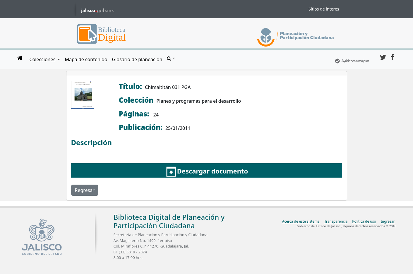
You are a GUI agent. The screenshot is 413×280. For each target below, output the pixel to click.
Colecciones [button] (43, 59)
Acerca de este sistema (301, 221)
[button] (170, 58)
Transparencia (335, 221)
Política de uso (364, 221)
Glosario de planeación (137, 59)
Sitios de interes (324, 9)
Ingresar (388, 221)
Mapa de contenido (86, 59)
